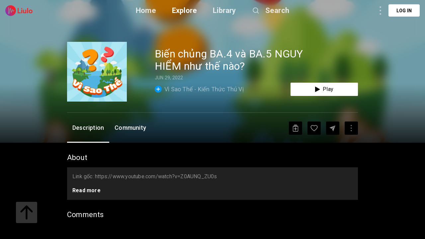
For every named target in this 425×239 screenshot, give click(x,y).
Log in (404, 10)
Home (146, 10)
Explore (184, 10)
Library (224, 10)
